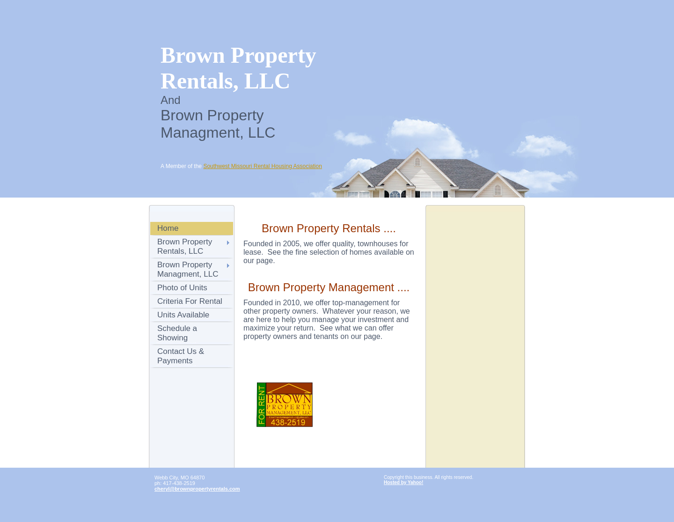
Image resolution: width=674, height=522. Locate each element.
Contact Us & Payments (180, 356)
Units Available (183, 314)
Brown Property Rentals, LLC (184, 246)
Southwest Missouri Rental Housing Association (262, 166)
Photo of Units (182, 287)
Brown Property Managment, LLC (187, 269)
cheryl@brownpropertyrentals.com (197, 489)
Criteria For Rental (189, 301)
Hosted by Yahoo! (403, 482)
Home (167, 228)
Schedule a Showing (177, 333)
